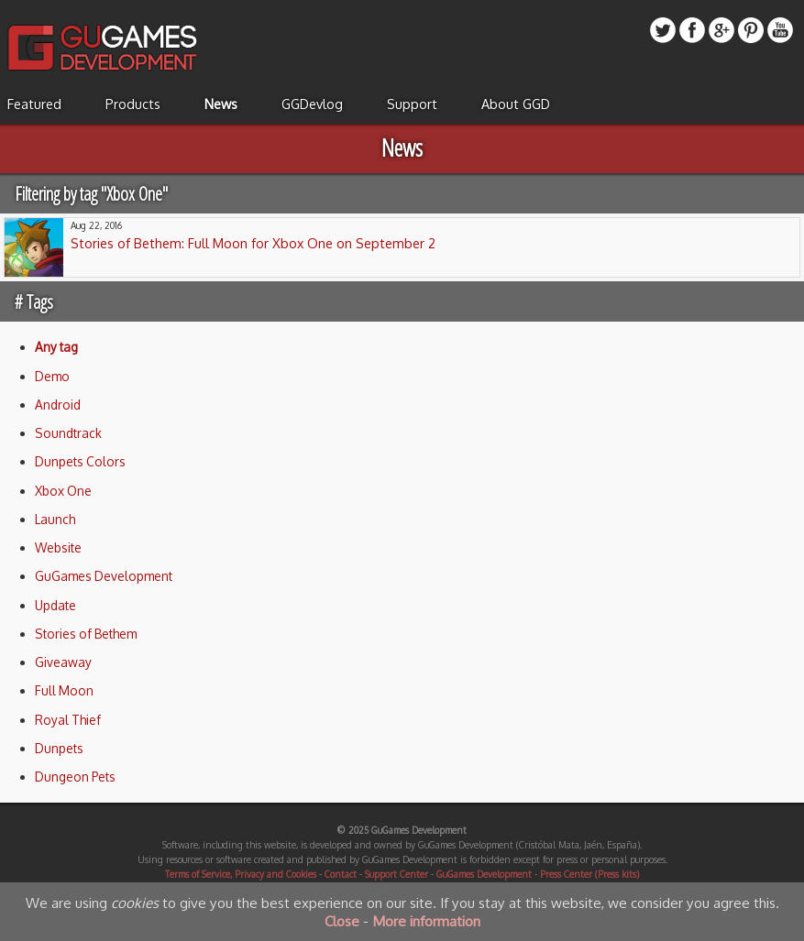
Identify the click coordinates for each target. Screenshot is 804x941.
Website (58, 547)
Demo (52, 376)
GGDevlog (312, 103)
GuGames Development (103, 576)
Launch (55, 519)
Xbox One (63, 490)
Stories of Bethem (86, 633)
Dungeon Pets (75, 776)
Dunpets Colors (80, 461)
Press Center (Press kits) (589, 874)
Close (342, 921)
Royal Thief (68, 720)
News (220, 103)
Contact (341, 874)
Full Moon (64, 690)
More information (426, 921)
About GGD (515, 103)
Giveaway (63, 662)
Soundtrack (68, 433)
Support (412, 103)
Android (58, 404)
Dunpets (59, 748)
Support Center (396, 874)
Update (55, 605)
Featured (34, 103)
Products (132, 103)
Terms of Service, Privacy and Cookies (240, 874)
